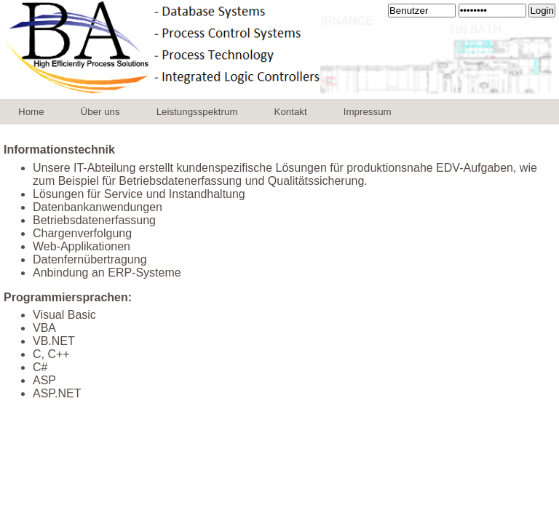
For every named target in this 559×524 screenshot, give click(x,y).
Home (31, 111)
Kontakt (290, 111)
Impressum (368, 111)
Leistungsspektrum (197, 111)
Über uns (100, 111)
